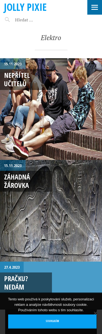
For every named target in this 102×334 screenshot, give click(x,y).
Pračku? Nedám (16, 282)
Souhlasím (52, 321)
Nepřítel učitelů (17, 79)
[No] (95, 313)
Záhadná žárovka (17, 181)
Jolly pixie (25, 7)
